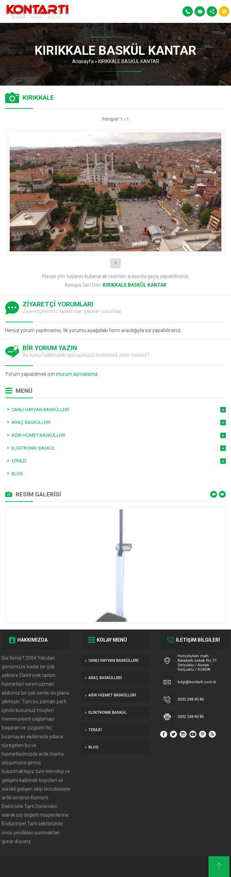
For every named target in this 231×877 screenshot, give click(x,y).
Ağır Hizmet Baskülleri (112, 695)
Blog (93, 747)
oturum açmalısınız (77, 374)
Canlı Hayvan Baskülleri (113, 660)
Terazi (95, 730)
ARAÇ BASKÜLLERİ (105, 678)
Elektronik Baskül (107, 712)
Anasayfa (83, 61)
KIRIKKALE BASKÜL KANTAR (128, 61)
